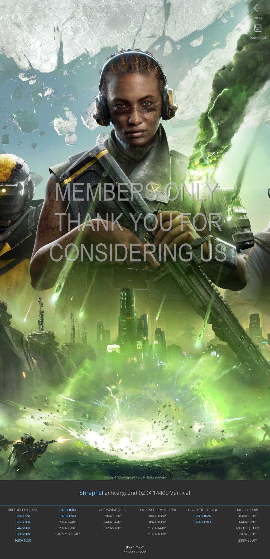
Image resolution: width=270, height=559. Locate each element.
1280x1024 (202, 515)
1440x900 (22, 527)
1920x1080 (67, 509)
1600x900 (22, 534)
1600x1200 (202, 521)
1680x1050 (22, 540)
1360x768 (22, 521)
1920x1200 (67, 515)
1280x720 (22, 515)
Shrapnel (91, 492)
